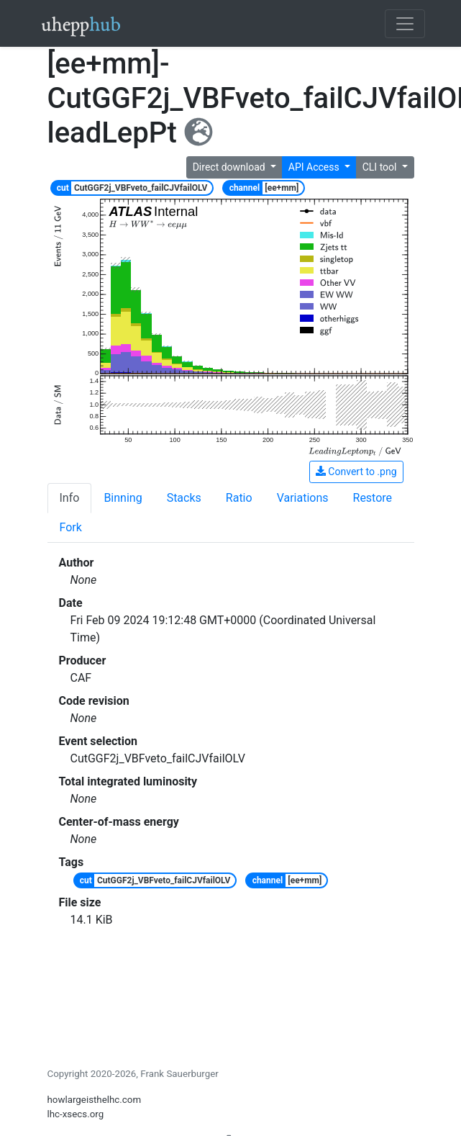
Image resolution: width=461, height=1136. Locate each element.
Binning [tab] (123, 498)
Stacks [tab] (184, 498)
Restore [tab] (373, 498)
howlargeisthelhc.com (94, 1099)
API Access (315, 167)
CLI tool (380, 167)
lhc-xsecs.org (75, 1114)
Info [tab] (70, 498)
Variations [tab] (303, 498)
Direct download (230, 167)
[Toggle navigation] (405, 23)
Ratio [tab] (239, 498)
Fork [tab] (71, 527)
